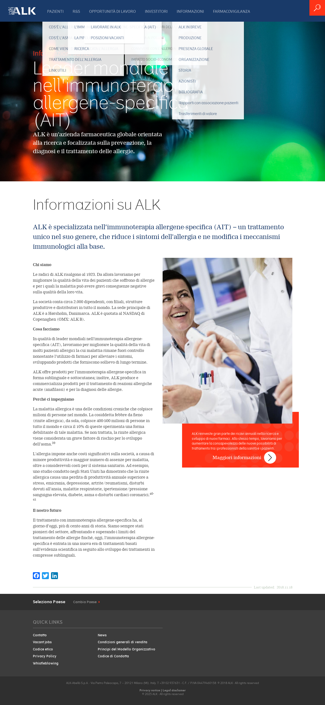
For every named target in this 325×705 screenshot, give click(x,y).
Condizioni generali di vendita (122, 642)
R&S (76, 11)
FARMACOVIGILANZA (231, 11)
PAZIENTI (55, 11)
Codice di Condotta (113, 656)
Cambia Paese (85, 602)
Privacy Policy (44, 656)
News (102, 635)
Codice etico (43, 649)
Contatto (40, 635)
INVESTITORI (156, 11)
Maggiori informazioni (237, 454)
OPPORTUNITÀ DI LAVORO (112, 11)
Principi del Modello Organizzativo (126, 649)
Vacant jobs (42, 642)
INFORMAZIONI (190, 11)
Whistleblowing (45, 663)
